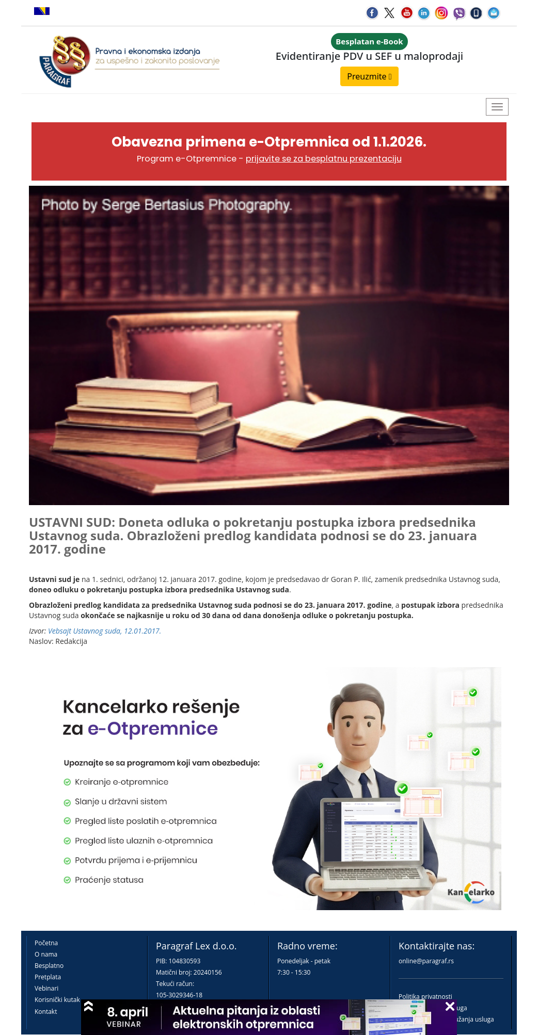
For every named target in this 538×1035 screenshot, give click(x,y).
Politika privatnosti (425, 996)
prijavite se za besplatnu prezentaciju (324, 159)
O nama (46, 954)
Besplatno (49, 965)
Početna (46, 943)
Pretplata (48, 977)
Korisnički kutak (57, 999)
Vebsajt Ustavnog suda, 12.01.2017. (104, 631)
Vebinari (46, 988)
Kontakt (46, 1011)
